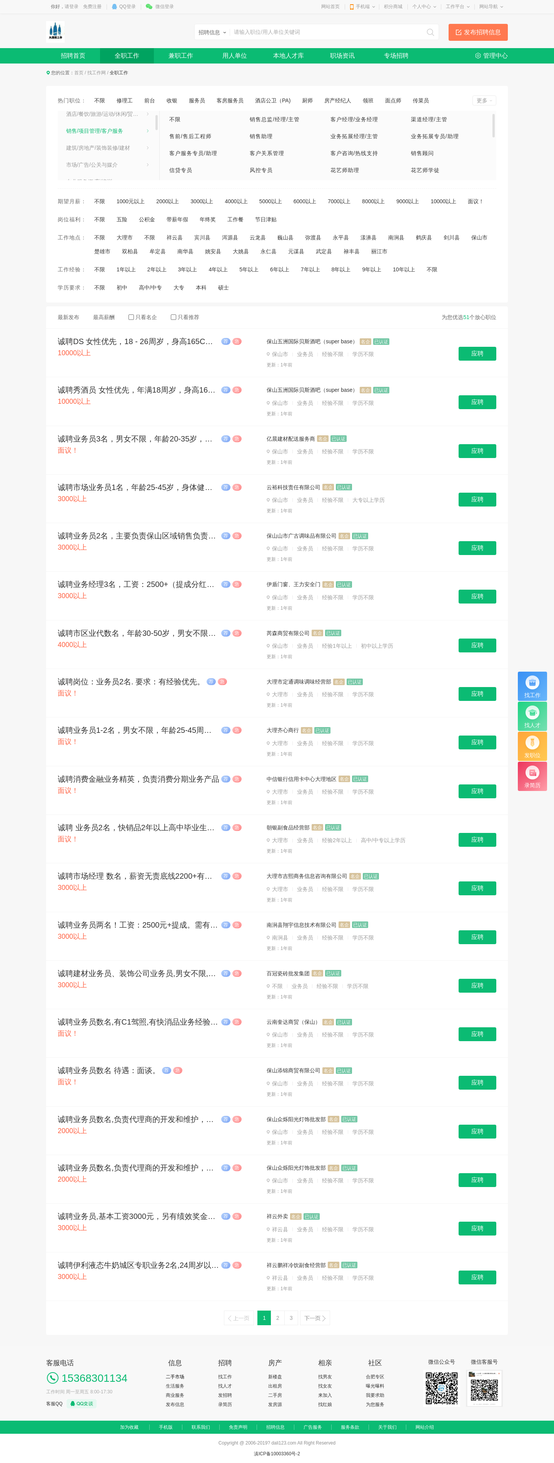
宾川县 (202, 237)
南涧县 (396, 237)
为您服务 (375, 1404)
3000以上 (201, 201)
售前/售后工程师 (190, 136)
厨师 (307, 100)
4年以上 (218, 269)
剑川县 (452, 237)
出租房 (275, 1386)
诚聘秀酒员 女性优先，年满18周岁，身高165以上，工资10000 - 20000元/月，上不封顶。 (138, 390)
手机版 (166, 1427)
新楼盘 (275, 1376)
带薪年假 (177, 219)
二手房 (275, 1395)
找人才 (225, 1386)
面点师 (393, 100)
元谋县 (296, 251)
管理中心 (495, 55)
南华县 (185, 251)
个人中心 (421, 6)
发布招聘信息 (482, 32)
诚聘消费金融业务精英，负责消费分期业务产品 (138, 779)
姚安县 (213, 251)
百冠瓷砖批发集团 (288, 973)
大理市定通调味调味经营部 (299, 682)
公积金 (147, 219)
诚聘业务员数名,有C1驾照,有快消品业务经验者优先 (138, 1022)
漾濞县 (368, 237)
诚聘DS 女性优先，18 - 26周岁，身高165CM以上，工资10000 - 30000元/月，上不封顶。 (138, 341)
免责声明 (238, 1427)
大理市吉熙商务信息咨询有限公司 (307, 876)
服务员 (197, 100)
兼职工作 (181, 55)
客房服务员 (230, 100)
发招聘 (225, 1395)
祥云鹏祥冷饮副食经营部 (296, 1265)
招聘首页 (73, 55)
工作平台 (455, 6)
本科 (201, 287)
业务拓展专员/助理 (435, 136)
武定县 (324, 251)
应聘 (477, 353)
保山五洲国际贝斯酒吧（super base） (312, 341)
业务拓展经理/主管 (354, 136)
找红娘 (325, 1404)
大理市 (125, 237)
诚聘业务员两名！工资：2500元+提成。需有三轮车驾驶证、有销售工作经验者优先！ (138, 925)
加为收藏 (129, 1427)
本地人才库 (288, 55)
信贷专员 (180, 170)
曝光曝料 (375, 1386)
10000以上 (443, 201)
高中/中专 (150, 287)
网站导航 (488, 6)
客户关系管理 (267, 153)
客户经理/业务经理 (354, 119)
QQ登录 (127, 6)
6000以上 (305, 201)
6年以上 (279, 269)
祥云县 (175, 237)
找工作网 (96, 72)
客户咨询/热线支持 (354, 153)
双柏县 (130, 251)
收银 (172, 100)
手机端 (363, 6)
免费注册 (92, 6)
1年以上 (126, 269)
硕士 (223, 287)
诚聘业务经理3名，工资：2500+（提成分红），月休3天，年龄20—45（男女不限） (138, 584)
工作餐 (235, 219)
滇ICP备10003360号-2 (277, 1453)
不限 (99, 100)
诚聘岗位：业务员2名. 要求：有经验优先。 (131, 681)
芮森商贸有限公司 (288, 633)
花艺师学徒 (425, 170)
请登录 (71, 6)
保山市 (479, 237)
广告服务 (313, 1427)
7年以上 (310, 269)
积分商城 (393, 6)
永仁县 (268, 251)
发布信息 (175, 1404)
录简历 (225, 1404)
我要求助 (375, 1395)
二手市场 (175, 1376)
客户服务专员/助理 (193, 153)
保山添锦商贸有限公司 (293, 1070)
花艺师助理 (344, 170)
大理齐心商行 (283, 730)
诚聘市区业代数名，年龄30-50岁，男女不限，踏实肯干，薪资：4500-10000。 (138, 633)
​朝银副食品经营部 (288, 827)
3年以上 (187, 269)
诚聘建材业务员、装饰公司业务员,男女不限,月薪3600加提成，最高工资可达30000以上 (138, 973)
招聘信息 (275, 1427)
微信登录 (164, 6)
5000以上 (270, 201)
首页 (78, 72)
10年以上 (404, 269)
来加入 (325, 1395)
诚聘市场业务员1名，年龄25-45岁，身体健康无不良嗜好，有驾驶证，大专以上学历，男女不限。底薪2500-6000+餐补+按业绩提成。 (138, 487)
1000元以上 (131, 201)
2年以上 (157, 269)
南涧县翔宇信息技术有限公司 (302, 925)
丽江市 (379, 251)
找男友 (325, 1376)
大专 (179, 287)
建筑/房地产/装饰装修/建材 (98, 148)
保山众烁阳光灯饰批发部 (296, 1119)
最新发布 (68, 317)
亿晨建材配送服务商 (291, 439)
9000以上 (407, 201)
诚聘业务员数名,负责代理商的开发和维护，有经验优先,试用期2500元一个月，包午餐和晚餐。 (138, 1119)
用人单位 (234, 55)
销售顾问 (422, 153)
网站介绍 (425, 1427)
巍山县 (285, 237)
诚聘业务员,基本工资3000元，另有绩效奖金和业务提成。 (138, 1216)
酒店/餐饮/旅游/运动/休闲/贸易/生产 (107, 115)
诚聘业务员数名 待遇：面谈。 (109, 1070)
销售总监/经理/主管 (275, 119)
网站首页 (330, 6)
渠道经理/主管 (429, 119)
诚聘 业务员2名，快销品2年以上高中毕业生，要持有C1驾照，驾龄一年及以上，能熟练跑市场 (138, 827)
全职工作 (127, 55)
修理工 (125, 100)
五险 (122, 219)
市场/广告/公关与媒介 (92, 165)
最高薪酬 (104, 317)
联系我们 (201, 1427)
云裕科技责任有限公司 (293, 487)
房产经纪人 (337, 100)
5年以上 (249, 269)
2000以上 (167, 201)
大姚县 (241, 251)
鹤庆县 (424, 237)
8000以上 (373, 201)
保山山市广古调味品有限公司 (302, 536)
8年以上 (341, 269)
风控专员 (261, 170)
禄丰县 (352, 251)
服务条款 (350, 1427)
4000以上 (236, 201)
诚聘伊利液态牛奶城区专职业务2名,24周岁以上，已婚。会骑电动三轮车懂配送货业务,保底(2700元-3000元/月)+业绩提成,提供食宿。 (138, 1265)
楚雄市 (102, 251)
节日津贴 (266, 219)
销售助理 (261, 136)
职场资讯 (342, 55)
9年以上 (371, 269)
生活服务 (175, 1386)
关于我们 (387, 1427)
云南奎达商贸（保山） (293, 1022)
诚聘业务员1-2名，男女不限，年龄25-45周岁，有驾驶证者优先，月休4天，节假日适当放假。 (138, 730)
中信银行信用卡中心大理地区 (302, 779)
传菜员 (421, 100)
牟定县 (158, 251)
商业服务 (175, 1395)
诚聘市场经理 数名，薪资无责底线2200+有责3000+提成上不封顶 (138, 876)
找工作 (225, 1376)
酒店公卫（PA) (272, 100)
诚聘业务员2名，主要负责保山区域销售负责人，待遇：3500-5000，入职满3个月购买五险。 (138, 536)
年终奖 (208, 219)
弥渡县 (313, 237)
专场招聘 (396, 55)
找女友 (325, 1386)
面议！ (476, 201)
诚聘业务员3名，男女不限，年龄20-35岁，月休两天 (138, 439)
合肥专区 (375, 1376)
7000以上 (339, 201)
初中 (122, 287)
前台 (149, 100)
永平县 (341, 237)
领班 (368, 100)
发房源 (275, 1404)
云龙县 (258, 237)
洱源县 (230, 237)
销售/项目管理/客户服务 (94, 132)
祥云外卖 (277, 1216)
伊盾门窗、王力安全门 (293, 584)
